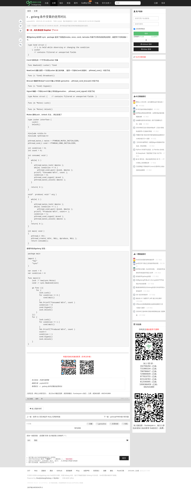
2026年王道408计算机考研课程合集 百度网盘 (150, 313)
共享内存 (114, 424)
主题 (46, 3)
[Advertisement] (150, 76)
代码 (124, 424)
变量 (89, 424)
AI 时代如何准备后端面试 (144, 109)
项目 (61, 3)
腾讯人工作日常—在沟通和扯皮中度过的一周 (150, 104)
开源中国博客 (44, 380)
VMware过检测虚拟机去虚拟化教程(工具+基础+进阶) (149, 306)
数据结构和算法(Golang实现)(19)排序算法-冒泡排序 (150, 289)
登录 (163, 3)
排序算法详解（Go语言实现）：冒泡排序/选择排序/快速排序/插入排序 (150, 271)
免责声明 (86, 471)
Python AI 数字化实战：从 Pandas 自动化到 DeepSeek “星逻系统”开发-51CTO (150, 151)
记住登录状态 (139, 29)
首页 (29, 11)
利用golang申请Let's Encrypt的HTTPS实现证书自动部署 (150, 282)
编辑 (28, 440)
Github (59, 471)
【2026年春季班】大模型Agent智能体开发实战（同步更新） (150, 144)
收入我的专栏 (36, 409)
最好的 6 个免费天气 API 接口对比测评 (149, 298)
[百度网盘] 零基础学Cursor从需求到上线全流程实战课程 (150, 168)
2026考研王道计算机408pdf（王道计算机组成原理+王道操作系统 (150, 129)
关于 (28, 471)
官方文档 (106, 3)
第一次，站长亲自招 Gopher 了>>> (42, 30)
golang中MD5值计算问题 (119, 417)
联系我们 (96, 471)
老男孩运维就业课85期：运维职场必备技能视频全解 (150, 115)
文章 (54, 3)
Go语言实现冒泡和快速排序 (145, 260)
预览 (35, 440)
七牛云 (71, 478)
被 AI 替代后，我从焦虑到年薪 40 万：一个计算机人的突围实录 (150, 161)
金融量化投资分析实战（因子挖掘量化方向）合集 (149, 122)
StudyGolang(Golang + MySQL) (47, 478)
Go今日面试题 (141, 57)
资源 (68, 3)
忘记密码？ (155, 36)
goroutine (101, 424)
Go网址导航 (86, 2)
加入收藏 (30, 399)
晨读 (51, 471)
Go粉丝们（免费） (157, 428)
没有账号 (60, 436)
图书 (76, 3)
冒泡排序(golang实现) (143, 276)
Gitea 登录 (146, 49)
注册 (156, 3)
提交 (124, 458)
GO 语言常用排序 (142, 295)
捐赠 (104, 471)
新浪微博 (69, 471)
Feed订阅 (120, 471)
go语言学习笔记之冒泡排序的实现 (147, 263)
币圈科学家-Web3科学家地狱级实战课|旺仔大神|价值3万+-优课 (150, 137)
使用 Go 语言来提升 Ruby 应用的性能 (46, 417)
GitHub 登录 (146, 44)
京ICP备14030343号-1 (35, 487)
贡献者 (43, 471)
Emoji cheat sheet (70, 461)
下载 (96, 3)
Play (77, 471)
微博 (37, 399)
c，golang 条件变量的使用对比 (51, 386)
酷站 (111, 471)
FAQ (35, 471)
